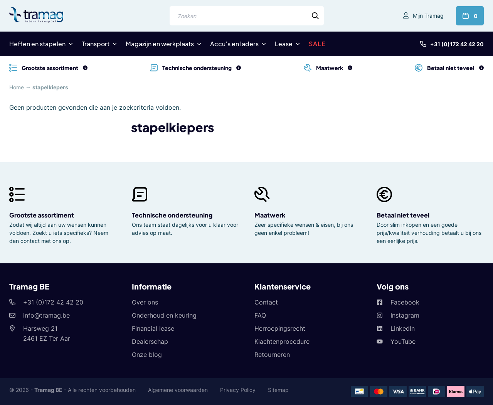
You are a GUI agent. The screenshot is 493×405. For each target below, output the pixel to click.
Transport (95, 44)
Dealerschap (150, 341)
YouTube (403, 341)
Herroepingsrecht (279, 328)
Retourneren (272, 354)
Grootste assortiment (41, 215)
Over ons (145, 302)
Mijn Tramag (428, 15)
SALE (317, 44)
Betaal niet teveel (403, 215)
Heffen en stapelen (37, 44)
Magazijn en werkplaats (160, 44)
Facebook (404, 302)
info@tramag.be (46, 315)
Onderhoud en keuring (164, 315)
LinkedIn (402, 328)
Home (16, 87)
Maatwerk (269, 215)
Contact (266, 302)
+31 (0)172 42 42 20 (457, 44)
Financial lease (153, 328)
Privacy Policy (238, 390)
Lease (284, 44)
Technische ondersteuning (172, 215)
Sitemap (278, 390)
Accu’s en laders (234, 44)
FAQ (260, 315)
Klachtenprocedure (282, 341)
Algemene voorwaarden (178, 390)
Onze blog (147, 354)
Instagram (404, 315)
